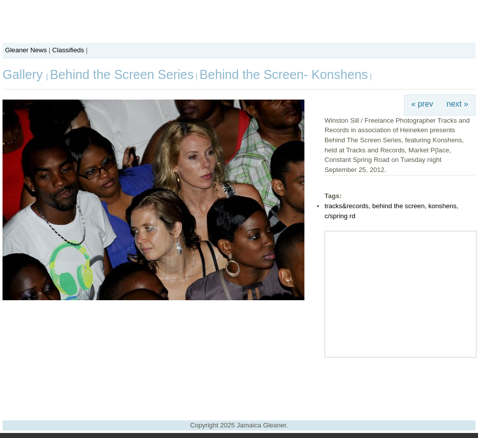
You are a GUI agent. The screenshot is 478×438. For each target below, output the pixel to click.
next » (457, 104)
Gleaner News (26, 50)
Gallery (24, 74)
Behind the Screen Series (122, 74)
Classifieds (68, 50)
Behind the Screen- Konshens (283, 74)
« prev (422, 104)
